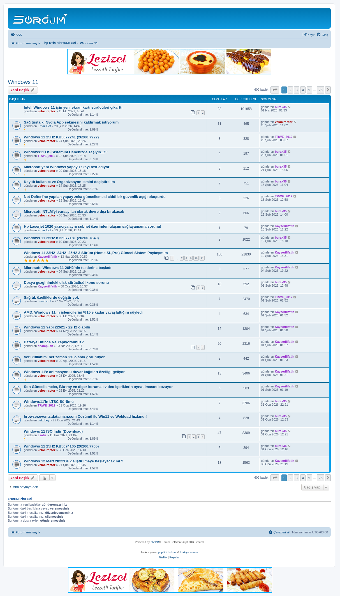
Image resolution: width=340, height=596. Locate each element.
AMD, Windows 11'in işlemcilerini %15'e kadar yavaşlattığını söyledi (83, 312)
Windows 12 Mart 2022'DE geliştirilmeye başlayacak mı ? (73, 461)
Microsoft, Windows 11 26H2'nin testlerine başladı (67, 268)
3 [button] (297, 89)
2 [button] (290, 89)
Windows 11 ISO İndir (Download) (53, 431)
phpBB (155, 542)
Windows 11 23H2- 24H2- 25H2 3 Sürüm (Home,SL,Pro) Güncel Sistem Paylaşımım (96, 253)
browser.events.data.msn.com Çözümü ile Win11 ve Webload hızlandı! (85, 416)
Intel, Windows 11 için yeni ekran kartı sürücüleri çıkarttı (73, 107)
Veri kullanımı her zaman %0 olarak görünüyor (64, 357)
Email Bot (44, 126)
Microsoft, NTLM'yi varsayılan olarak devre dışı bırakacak (74, 211)
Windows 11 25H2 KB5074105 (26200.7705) (61, 446)
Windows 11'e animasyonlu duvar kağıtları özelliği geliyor (74, 372)
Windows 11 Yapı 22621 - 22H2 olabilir (57, 327)
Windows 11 (23, 82)
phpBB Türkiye (167, 552)
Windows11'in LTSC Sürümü (49, 401)
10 (196, 258)
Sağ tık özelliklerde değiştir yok (51, 297)
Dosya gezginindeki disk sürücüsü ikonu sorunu (66, 282)
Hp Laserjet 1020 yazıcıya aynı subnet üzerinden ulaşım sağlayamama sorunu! (92, 226)
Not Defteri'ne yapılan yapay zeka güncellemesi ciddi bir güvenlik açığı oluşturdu (95, 197)
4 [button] (303, 89)
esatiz (42, 435)
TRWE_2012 (284, 136)
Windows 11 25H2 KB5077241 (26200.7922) (61, 137)
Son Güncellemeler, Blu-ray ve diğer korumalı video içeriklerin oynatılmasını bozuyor (98, 387)
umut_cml (44, 301)
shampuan (45, 346)
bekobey (44, 420)
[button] (274, 89)
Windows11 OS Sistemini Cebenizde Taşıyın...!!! (66, 152)
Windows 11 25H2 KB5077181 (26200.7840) (61, 238)
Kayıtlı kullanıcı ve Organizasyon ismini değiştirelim (69, 182)
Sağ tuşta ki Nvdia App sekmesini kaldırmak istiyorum (71, 122)
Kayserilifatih (284, 226)
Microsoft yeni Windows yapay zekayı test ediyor (66, 167)
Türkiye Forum (189, 552)
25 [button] (320, 89)
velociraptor (46, 111)
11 (202, 258)
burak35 (281, 107)
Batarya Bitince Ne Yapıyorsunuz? (54, 342)
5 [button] (309, 89)
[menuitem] (16, 34)
